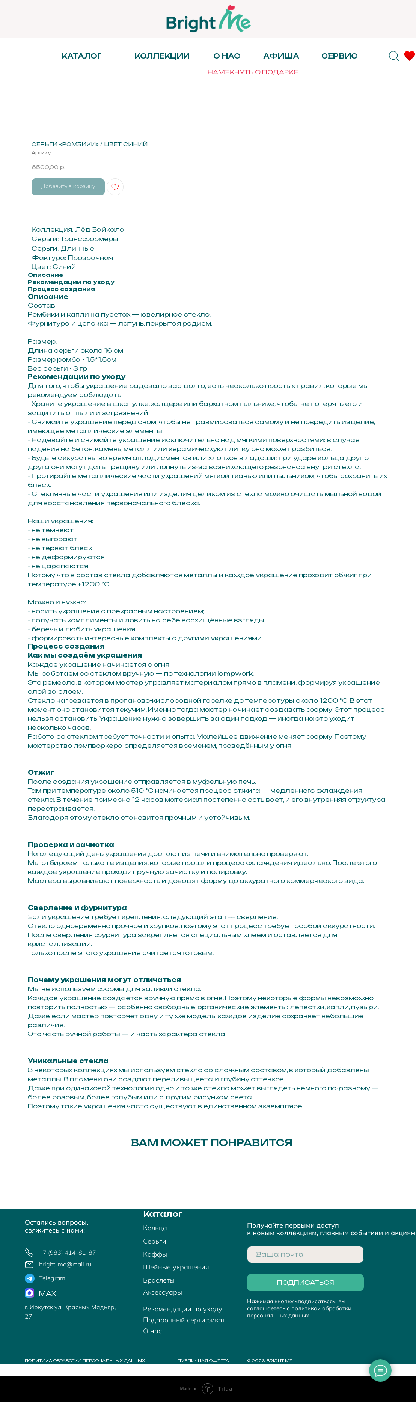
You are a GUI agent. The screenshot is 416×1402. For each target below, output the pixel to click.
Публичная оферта (203, 1360)
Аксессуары (162, 1291)
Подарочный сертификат (184, 1319)
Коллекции (162, 56)
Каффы (155, 1254)
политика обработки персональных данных (85, 1360)
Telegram (52, 1278)
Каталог (162, 1214)
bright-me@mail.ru (65, 1264)
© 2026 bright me (269, 1360)
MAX (47, 1293)
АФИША (281, 56)
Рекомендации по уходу (182, 1308)
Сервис (339, 56)
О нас (226, 56)
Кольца (155, 1227)
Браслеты (159, 1279)
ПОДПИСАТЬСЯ (305, 1282)
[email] (305, 1254)
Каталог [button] (82, 56)
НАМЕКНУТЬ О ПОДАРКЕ (253, 72)
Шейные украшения (176, 1266)
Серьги (154, 1240)
